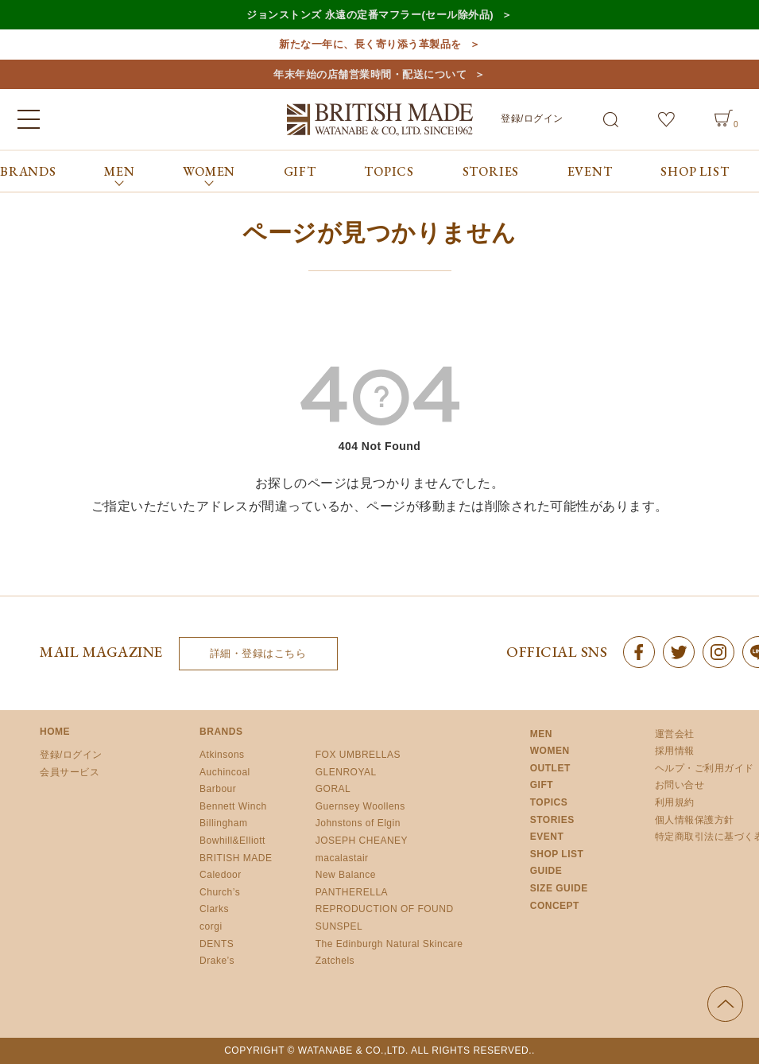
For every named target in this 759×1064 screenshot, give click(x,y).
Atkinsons (222, 754)
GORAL (333, 788)
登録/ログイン (532, 118)
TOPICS (389, 171)
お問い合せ (680, 784)
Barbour (217, 788)
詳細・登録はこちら (258, 653)
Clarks (214, 908)
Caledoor (220, 874)
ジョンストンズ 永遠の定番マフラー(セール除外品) (370, 15)
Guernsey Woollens (360, 806)
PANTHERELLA (352, 892)
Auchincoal (224, 772)
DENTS (216, 943)
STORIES (491, 171)
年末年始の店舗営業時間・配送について (370, 74)
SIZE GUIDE (559, 888)
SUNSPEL (339, 926)
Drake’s (216, 960)
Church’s (219, 892)
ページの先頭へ (725, 1004)
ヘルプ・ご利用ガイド (704, 768)
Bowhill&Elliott (232, 840)
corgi (211, 926)
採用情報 (675, 750)
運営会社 (675, 734)
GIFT (300, 171)
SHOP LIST (694, 171)
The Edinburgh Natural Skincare (389, 943)
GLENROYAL (346, 772)
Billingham (223, 823)
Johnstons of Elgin (358, 823)
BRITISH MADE (235, 858)
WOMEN (550, 750)
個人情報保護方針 (694, 819)
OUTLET (550, 768)
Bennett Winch (233, 806)
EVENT (590, 171)
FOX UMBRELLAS (358, 754)
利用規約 (675, 802)
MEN (541, 734)
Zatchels (335, 960)
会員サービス (69, 772)
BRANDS (28, 171)
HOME (55, 731)
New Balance (346, 874)
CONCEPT (554, 905)
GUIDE (546, 870)
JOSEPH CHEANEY (362, 840)
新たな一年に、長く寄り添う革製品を (370, 44)
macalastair (342, 858)
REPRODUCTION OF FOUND (385, 908)
